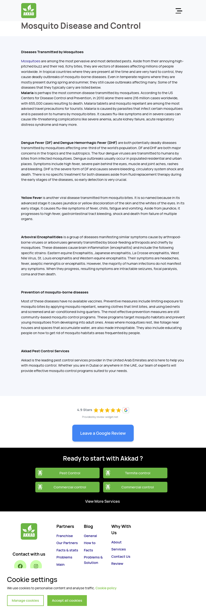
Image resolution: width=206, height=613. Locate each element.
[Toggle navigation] (178, 10)
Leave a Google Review (103, 433)
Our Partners (67, 542)
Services (118, 549)
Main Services (64, 567)
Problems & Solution (93, 560)
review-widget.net (107, 417)
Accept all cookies (67, 600)
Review (117, 563)
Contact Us (120, 556)
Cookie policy (106, 588)
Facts (88, 550)
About (116, 542)
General (90, 535)
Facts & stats (67, 550)
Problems (64, 557)
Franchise (65, 535)
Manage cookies (25, 600)
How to (89, 542)
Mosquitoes (31, 61)
